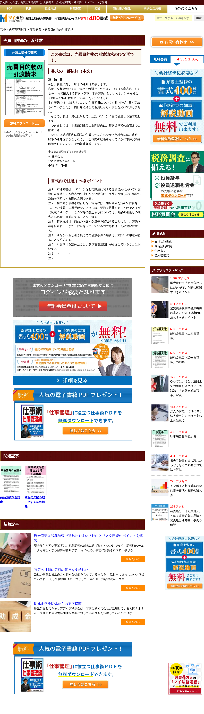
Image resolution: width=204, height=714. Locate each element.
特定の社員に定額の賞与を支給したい (63, 570)
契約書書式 (162, 255)
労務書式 (160, 250)
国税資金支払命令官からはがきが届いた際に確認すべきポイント (186, 287)
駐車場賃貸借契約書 (183, 436)
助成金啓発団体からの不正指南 (58, 603)
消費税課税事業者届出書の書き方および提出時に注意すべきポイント (186, 313)
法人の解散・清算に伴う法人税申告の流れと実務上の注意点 (186, 416)
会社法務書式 (163, 241)
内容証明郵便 (163, 246)
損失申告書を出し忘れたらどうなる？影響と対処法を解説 (186, 465)
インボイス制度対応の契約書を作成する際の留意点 (186, 490)
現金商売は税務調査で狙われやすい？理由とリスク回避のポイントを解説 (88, 538)
